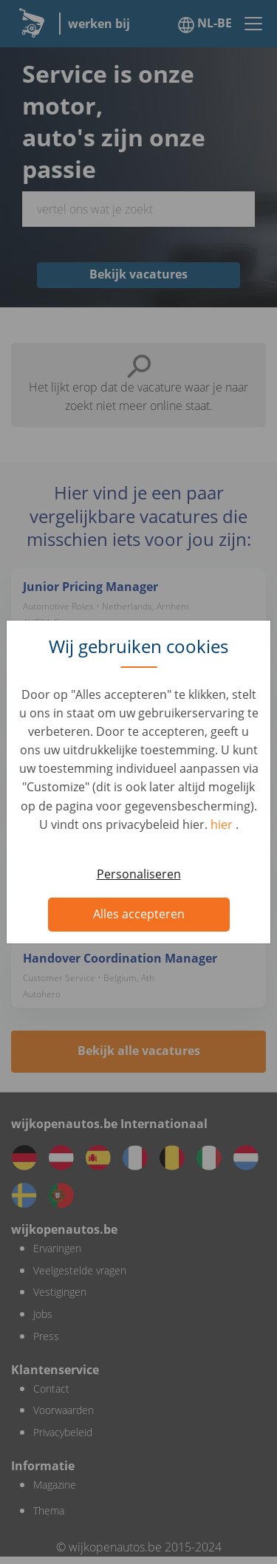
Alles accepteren (139, 914)
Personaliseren (139, 874)
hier (223, 824)
